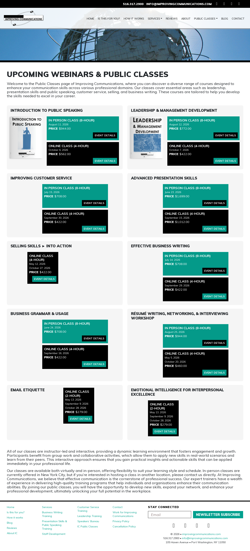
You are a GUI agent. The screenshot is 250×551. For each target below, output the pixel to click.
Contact (238, 18)
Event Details (105, 135)
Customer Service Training (88, 509)
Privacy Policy (121, 521)
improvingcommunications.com (201, 534)
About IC (12, 533)
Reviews (172, 18)
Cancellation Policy (124, 526)
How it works (134, 18)
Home (90, 18)
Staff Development (53, 534)
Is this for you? (109, 18)
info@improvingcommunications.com (179, 4)
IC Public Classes (87, 526)
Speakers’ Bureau (88, 521)
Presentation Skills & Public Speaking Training (54, 525)
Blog (224, 18)
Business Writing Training (52, 514)
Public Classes (204, 18)
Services (154, 18)
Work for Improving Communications (125, 514)
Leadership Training (89, 516)
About (185, 18)
